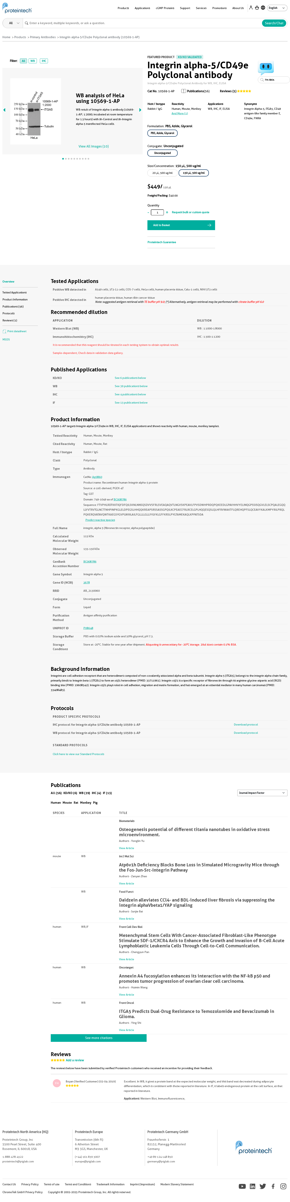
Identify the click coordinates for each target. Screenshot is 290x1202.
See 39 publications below (131, 386)
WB (32, 61)
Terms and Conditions (78, 1184)
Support (185, 8)
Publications (195, 91)
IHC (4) (96, 793)
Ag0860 (97, 477)
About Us (238, 8)
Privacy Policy (29, 1184)
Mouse (67, 802)
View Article (126, 848)
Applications (142, 8)
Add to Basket (161, 225)
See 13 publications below (131, 402)
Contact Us (9, 1184)
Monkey (85, 802)
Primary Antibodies (43, 37)
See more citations (98, 1038)
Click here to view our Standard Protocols (78, 754)
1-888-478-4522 (12, 1156)
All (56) (56, 793)
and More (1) (180, 113)
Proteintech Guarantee (161, 242)
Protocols (8, 313)
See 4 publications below (130, 394)
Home (6, 37)
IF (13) (107, 793)
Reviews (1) (228, 91)
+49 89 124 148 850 (160, 1156)
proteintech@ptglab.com (18, 1161)
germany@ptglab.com (161, 1161)
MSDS (6, 339)
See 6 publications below (130, 377)
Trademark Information (110, 1184)
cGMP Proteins (165, 8)
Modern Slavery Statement (177, 1184)
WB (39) (84, 793)
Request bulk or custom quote (190, 212)
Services (201, 8)
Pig (95, 802)
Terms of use (51, 1184)
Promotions (219, 8)
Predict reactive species (100, 520)
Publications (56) (13, 306)
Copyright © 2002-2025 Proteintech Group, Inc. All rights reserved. (89, 1192)
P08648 (88, 628)
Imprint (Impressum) (142, 1184)
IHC (44, 61)
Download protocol (246, 724)
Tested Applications (14, 292)
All (23, 61)
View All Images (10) (94, 146)
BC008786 (120, 499)
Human (56, 802)
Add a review (75, 1060)
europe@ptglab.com (88, 1161)
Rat (76, 802)
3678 (86, 582)
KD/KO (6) (70, 793)
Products (123, 8)
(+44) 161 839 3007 (87, 1156)
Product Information (15, 299)
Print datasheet (14, 331)
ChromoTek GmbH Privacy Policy (22, 1192)
